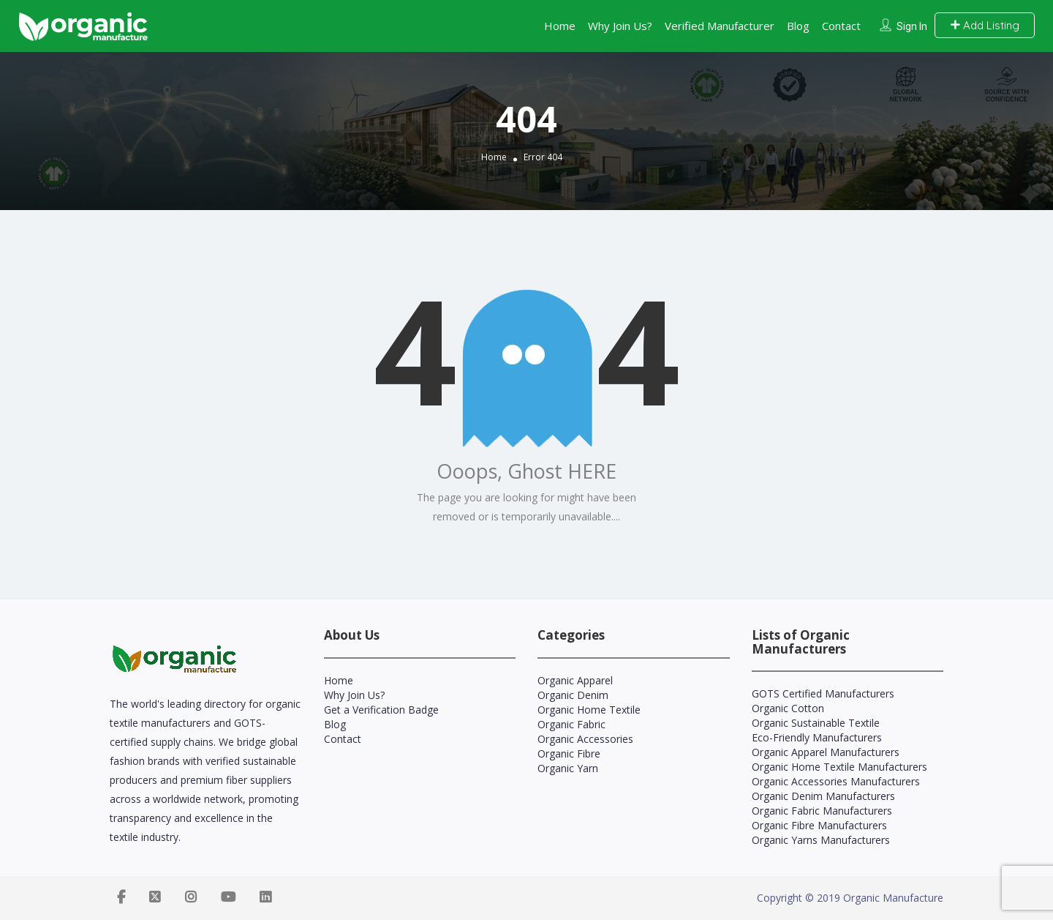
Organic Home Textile (589, 710)
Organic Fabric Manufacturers (822, 811)
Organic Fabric (571, 724)
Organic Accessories (585, 739)
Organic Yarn (567, 768)
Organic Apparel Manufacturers (825, 752)
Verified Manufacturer (719, 25)
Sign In (912, 26)
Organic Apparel (575, 680)
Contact (841, 25)
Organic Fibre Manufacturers (819, 825)
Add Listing (984, 25)
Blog (798, 25)
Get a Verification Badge (381, 710)
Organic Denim (572, 695)
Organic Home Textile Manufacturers (839, 767)
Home (559, 25)
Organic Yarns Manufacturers (821, 840)
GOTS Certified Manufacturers (823, 693)
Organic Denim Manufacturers (823, 796)
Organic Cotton (788, 708)
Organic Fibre (568, 753)
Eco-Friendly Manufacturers (817, 737)
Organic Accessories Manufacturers (836, 781)
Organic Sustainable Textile (816, 723)
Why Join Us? (620, 25)
